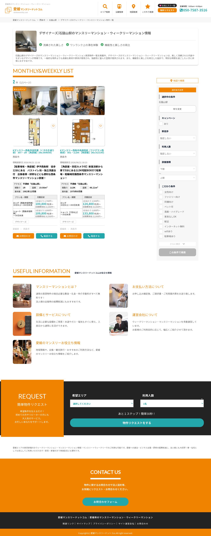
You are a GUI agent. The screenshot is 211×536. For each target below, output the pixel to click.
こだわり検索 (147, 11)
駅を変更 (177, 108)
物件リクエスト (167, 10)
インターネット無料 (174, 225)
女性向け (168, 191)
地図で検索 (178, 79)
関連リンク (68, 522)
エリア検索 (105, 11)
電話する (48, 235)
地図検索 (133, 11)
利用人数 (148, 394)
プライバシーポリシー (104, 522)
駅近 (166, 220)
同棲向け (168, 201)
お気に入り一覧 (168, 5)
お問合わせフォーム (105, 500)
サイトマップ (83, 522)
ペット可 (168, 205)
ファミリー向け (172, 196)
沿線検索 (119, 11)
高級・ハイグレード (174, 210)
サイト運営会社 (126, 522)
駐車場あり (169, 235)
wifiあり (168, 230)
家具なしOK (170, 215)
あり (166, 123)
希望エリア (79, 394)
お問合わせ (24, 235)
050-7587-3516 (195, 10)
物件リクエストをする (137, 422)
